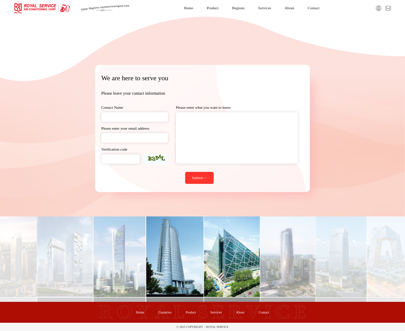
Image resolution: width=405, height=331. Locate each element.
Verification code (114, 149)
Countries (164, 312)
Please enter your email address (125, 128)
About (289, 8)
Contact (313, 8)
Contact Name (112, 107)
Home (188, 8)
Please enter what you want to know (203, 107)
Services (264, 8)
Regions (238, 8)
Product (212, 8)
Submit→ (199, 178)
